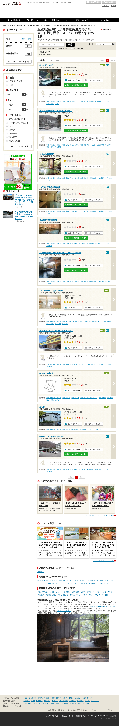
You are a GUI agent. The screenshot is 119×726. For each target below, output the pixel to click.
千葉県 (40, 698)
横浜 (25, 703)
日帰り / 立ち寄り (16, 81)
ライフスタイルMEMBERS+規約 (98, 716)
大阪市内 (65, 703)
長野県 (77, 698)
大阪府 (64, 698)
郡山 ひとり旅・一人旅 (87, 145)
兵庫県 (46, 698)
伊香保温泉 (64, 701)
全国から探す (26, 39)
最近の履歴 (109, 2)
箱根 (33, 701)
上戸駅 (57, 104)
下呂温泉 (55, 701)
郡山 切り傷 (84, 281)
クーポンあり (64, 48)
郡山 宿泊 (65, 102)
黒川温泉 (80, 701)
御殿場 (58, 703)
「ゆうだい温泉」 (64, 611)
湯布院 (87, 701)
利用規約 (83, 716)
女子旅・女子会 (102, 583)
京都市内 (73, 703)
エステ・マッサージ (71, 583)
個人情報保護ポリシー (53, 716)
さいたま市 (46, 703)
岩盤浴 (12, 130)
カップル (89, 580)
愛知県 (83, 698)
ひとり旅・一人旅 (44, 583)
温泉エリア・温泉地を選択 (18, 61)
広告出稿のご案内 (74, 710)
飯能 (53, 703)
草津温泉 (27, 701)
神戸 (87, 703)
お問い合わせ (111, 710)
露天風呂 (45, 580)
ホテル (96, 580)
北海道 (71, 698)
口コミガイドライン (90, 710)
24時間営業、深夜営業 (19, 123)
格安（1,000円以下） (58, 580)
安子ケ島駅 (50, 104)
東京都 (58, 698)
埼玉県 (33, 698)
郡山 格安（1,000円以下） (88, 398)
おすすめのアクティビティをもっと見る (100, 515)
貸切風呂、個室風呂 (88, 583)
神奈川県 (27, 698)
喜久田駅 (58, 147)
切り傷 (54, 583)
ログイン (105, 6)
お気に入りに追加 (94, 80)
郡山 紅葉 (82, 469)
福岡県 (89, 698)
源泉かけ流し (109, 580)
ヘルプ (101, 710)
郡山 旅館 (82, 243)
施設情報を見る (73, 80)
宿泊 (39, 580)
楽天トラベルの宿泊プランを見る (76, 85)
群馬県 (52, 698)
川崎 (29, 703)
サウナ (60, 583)
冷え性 (69, 580)
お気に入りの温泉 (93, 2)
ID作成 (113, 6)
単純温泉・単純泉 (44, 595)
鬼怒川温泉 (95, 701)
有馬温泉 (39, 701)
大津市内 (81, 703)
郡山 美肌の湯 (74, 178)
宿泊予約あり (79, 48)
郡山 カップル (74, 102)
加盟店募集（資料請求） (56, 710)
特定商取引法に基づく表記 (70, 716)
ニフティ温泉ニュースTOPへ (103, 561)
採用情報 (113, 716)
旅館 (101, 580)
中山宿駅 (106, 102)
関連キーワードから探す (13, 706)
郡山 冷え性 (84, 178)
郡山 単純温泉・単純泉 (53, 102)
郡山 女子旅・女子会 (87, 102)
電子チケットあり (48, 48)
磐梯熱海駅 (98, 102)
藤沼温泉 (40, 572)
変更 (28, 46)
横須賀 (35, 703)
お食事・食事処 (79, 580)
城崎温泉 (47, 701)
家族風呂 (13, 137)
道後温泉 (72, 701)
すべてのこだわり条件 (18, 146)
